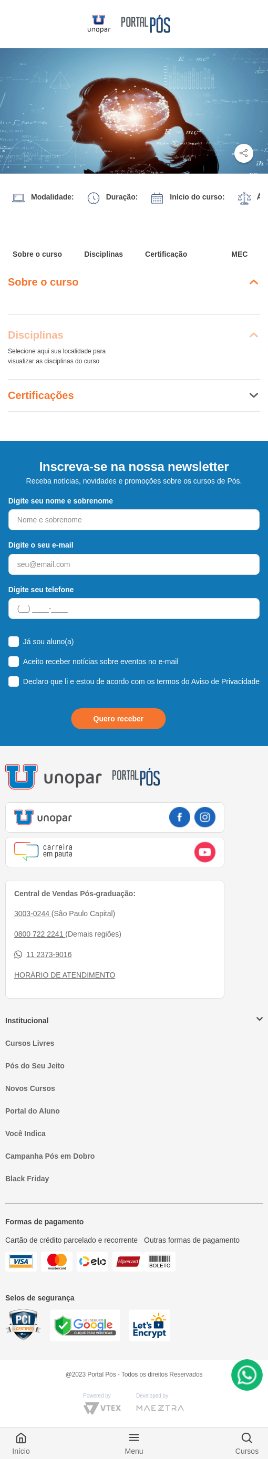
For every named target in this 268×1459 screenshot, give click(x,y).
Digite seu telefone (41, 589)
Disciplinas (103, 254)
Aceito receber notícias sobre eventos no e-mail (101, 661)
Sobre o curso (37, 254)
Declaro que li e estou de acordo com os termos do (141, 681)
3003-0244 (32, 913)
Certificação (166, 254)
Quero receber (119, 719)
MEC (239, 254)
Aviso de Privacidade (225, 681)
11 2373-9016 (42, 954)
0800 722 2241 (39, 934)
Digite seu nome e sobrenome (60, 501)
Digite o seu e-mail (41, 545)
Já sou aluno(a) (48, 641)
